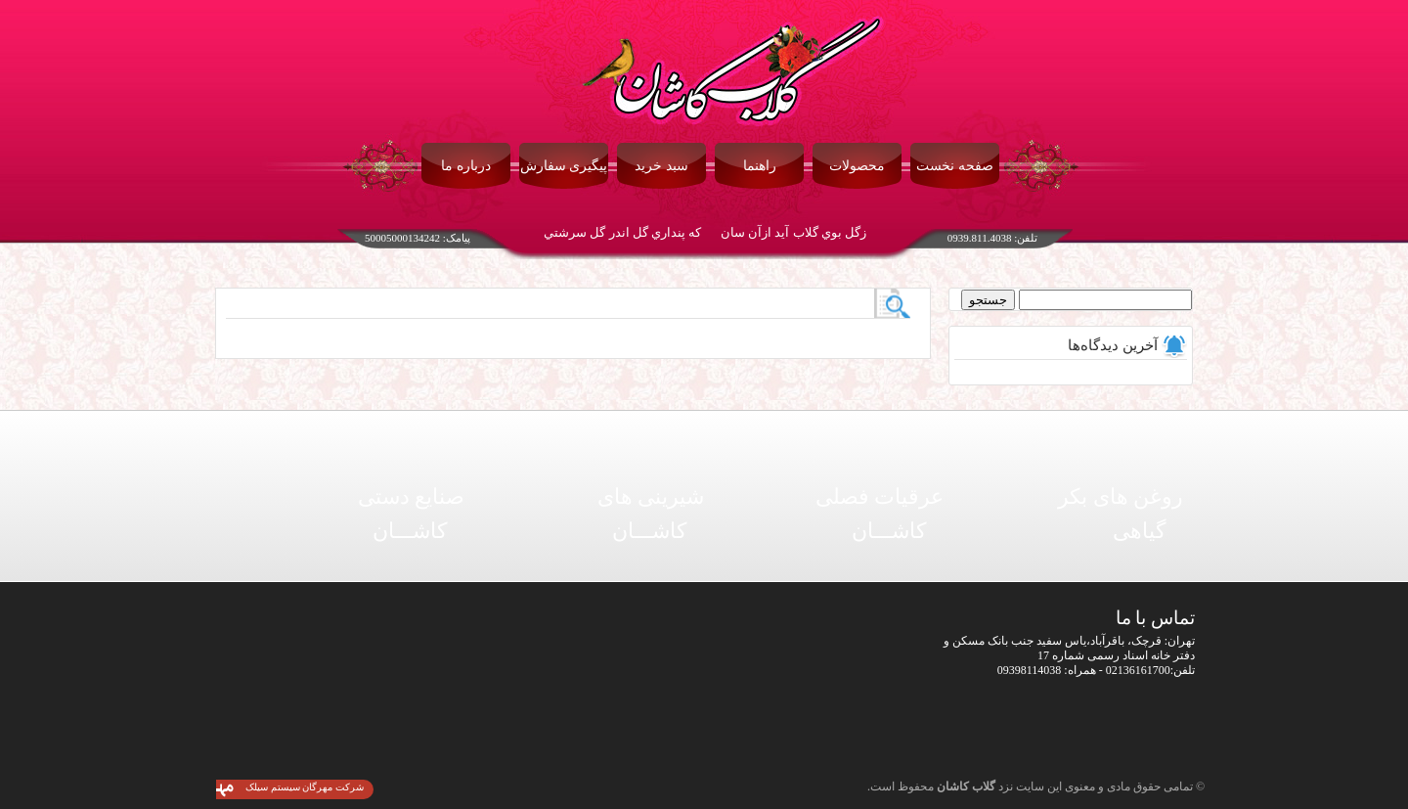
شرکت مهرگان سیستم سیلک (304, 787)
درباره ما (466, 165)
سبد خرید (661, 165)
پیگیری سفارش (564, 165)
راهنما (759, 165)
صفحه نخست (954, 165)
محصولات (857, 165)
